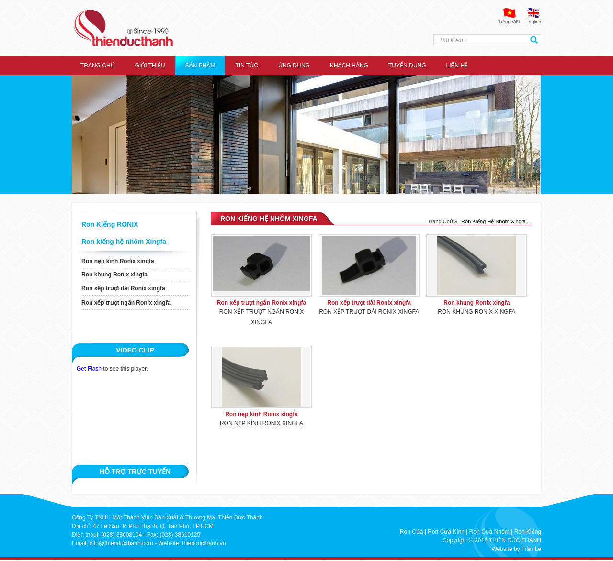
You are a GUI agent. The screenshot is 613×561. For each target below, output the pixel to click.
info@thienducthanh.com (121, 543)
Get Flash (89, 368)
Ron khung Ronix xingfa (114, 274)
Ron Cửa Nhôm (489, 531)
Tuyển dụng (407, 65)
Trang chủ (97, 65)
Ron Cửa (411, 531)
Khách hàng (349, 65)
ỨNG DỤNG (294, 65)
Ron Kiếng (527, 531)
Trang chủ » (442, 221)
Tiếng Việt (509, 21)
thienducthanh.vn (204, 543)
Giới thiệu (150, 65)
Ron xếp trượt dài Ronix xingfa (123, 288)
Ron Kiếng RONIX (109, 224)
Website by (505, 549)
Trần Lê (531, 549)
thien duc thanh (123, 28)
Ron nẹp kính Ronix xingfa (117, 261)
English (533, 21)
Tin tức (246, 65)
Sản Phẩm (200, 65)
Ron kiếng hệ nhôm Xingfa (123, 241)
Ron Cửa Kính (446, 531)
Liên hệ (457, 65)
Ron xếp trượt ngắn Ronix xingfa (125, 302)
